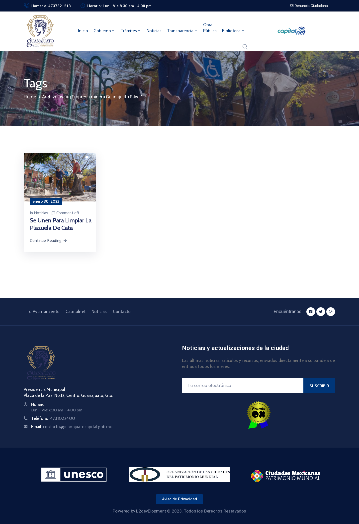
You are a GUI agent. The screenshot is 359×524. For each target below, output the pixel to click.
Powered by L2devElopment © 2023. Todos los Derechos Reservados (179, 511)
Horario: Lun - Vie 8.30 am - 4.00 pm (119, 6)
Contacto (122, 311)
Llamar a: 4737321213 (51, 6)
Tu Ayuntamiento (43, 311)
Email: (71, 426)
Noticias (154, 30)
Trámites (131, 30)
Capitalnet (76, 311)
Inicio (83, 30)
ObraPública (210, 27)
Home (30, 96)
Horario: (38, 404)
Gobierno (104, 30)
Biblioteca (233, 30)
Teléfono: (53, 418)
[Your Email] (242, 385)
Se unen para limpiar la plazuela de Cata (60, 224)
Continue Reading (48, 240)
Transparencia (182, 30)
